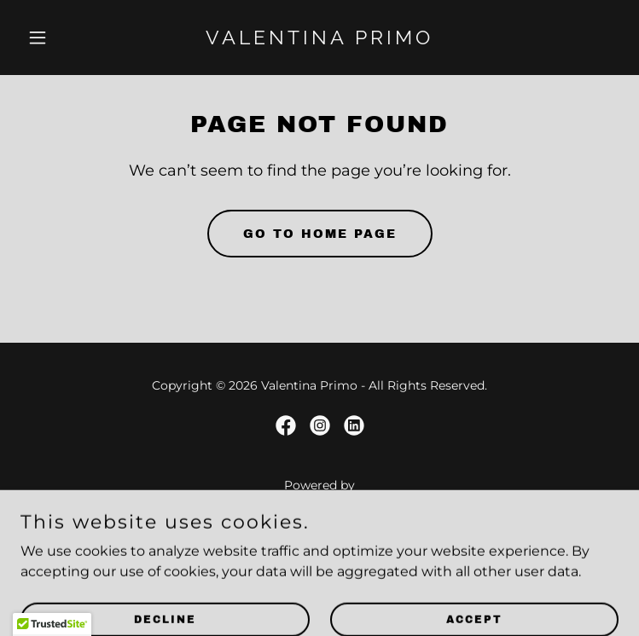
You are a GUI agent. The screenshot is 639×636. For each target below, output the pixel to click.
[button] (65, 37)
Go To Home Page (320, 234)
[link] (319, 40)
